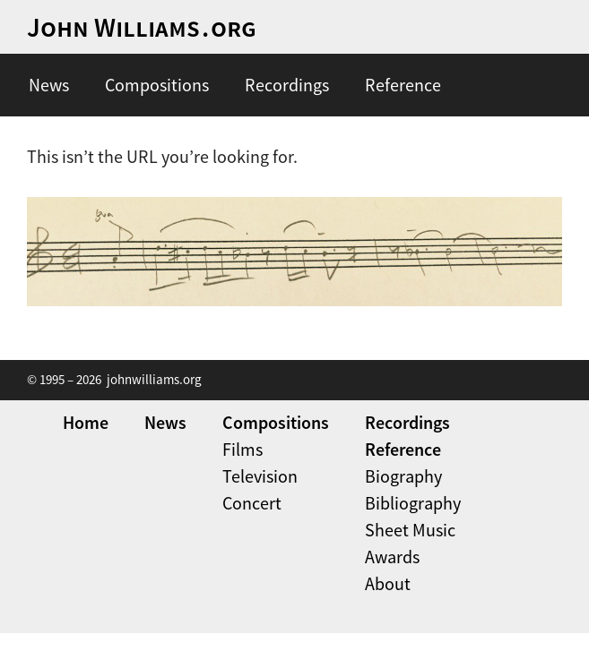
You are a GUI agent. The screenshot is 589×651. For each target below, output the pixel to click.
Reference (403, 84)
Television (260, 476)
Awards (392, 556)
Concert (252, 503)
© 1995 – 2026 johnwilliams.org (114, 379)
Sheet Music (410, 529)
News (49, 84)
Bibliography (413, 503)
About (388, 583)
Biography (403, 476)
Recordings (287, 84)
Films (242, 449)
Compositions (157, 84)
